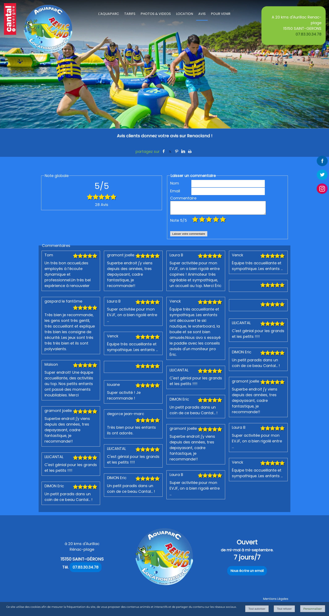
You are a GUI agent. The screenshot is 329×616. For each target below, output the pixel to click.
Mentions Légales (275, 601)
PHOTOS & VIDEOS (156, 13)
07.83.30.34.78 (308, 34)
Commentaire (180, 198)
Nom (174, 183)
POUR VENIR (220, 13)
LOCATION (184, 13)
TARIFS (129, 13)
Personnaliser (312, 608)
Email (175, 191)
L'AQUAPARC (108, 13)
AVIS (202, 13)
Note (178, 222)
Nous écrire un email (247, 573)
